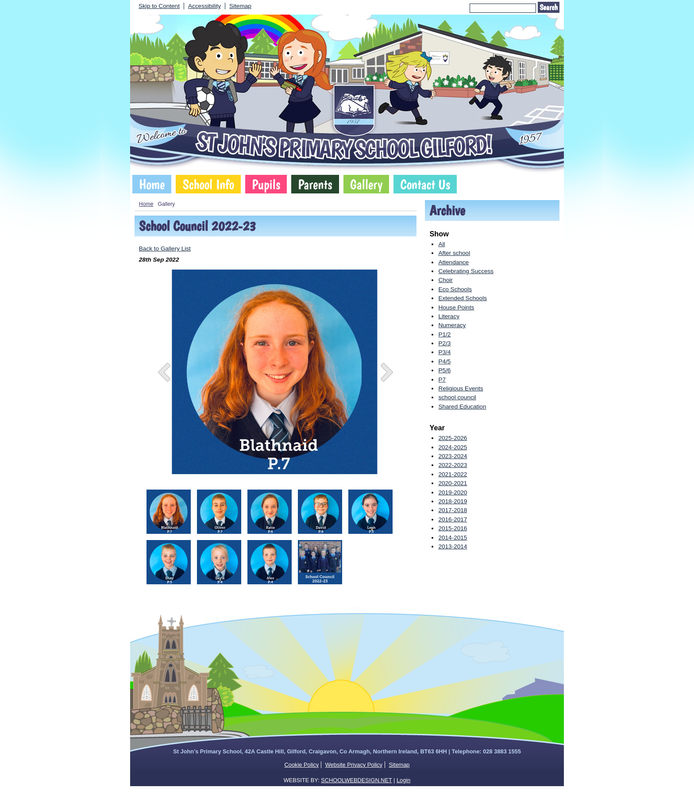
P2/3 (444, 343)
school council (457, 397)
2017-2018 (452, 510)
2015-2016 (452, 528)
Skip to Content (159, 6)
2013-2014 (452, 546)
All (441, 244)
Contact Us (425, 184)
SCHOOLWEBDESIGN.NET (356, 780)
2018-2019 (452, 501)
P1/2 (444, 334)
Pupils (266, 184)
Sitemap (240, 6)
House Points (456, 307)
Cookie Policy (302, 764)
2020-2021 (452, 483)
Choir (445, 280)
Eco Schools (455, 289)
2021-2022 (452, 474)
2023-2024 (452, 456)
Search (549, 7)
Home (152, 184)
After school (454, 253)
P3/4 (444, 352)
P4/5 (444, 361)
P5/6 (444, 370)
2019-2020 (452, 492)
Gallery (366, 184)
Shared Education (462, 406)
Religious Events (460, 388)
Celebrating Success (466, 271)
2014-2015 (452, 537)
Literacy (448, 316)
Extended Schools (462, 298)
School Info (208, 184)
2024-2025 (452, 447)
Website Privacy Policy (353, 764)
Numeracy (452, 325)
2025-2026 (452, 438)
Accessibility (204, 6)
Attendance (453, 262)
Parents (315, 184)
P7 (442, 379)
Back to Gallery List (165, 248)
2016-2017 (452, 519)
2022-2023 (452, 465)
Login (403, 780)
